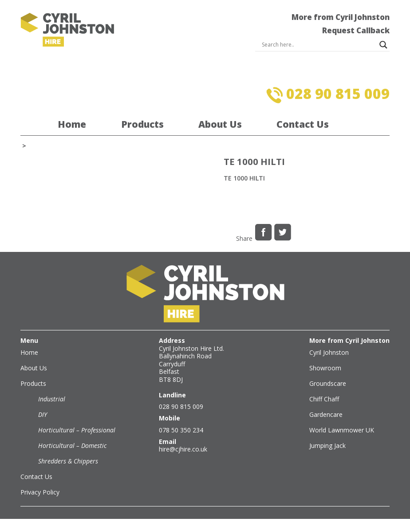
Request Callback (356, 30)
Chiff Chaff (324, 399)
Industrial (51, 399)
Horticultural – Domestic (72, 445)
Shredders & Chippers (68, 461)
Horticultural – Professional (76, 430)
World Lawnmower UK (341, 430)
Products (142, 124)
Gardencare (326, 414)
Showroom (325, 368)
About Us (220, 124)
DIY (42, 414)
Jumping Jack (327, 445)
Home (72, 124)
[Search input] (318, 45)
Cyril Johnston (329, 352)
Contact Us (302, 124)
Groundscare (327, 383)
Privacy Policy (39, 492)
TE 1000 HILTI (244, 178)
